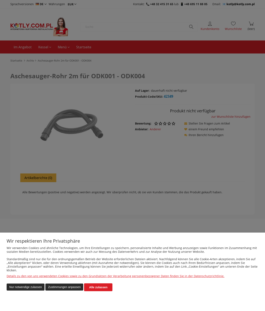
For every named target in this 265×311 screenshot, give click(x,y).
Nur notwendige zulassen (25, 287)
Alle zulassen (98, 287)
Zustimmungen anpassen (64, 287)
